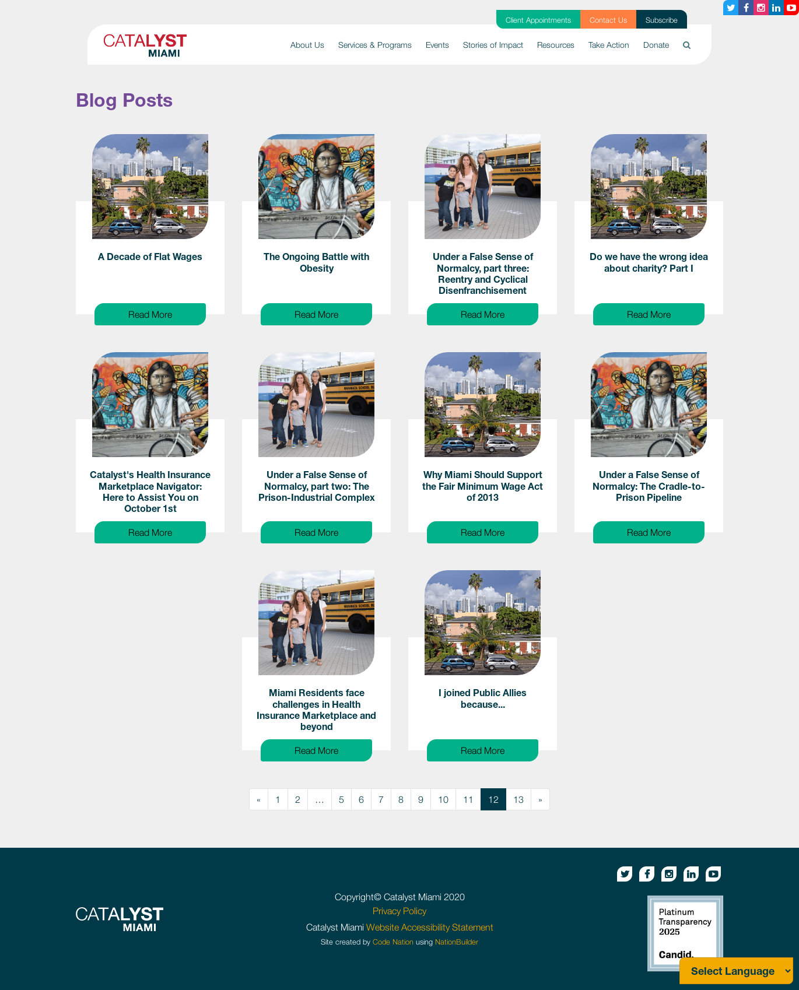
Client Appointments (538, 20)
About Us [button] (307, 45)
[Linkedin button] (776, 7)
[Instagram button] (761, 7)
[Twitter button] (730, 7)
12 (493, 799)
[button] (687, 44)
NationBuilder (456, 942)
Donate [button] (656, 45)
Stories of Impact (493, 45)
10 (443, 799)
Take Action (608, 45)
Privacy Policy (399, 910)
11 (468, 799)
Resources (555, 45)
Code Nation (393, 942)
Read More (167, 313)
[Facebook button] (746, 7)
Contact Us (608, 20)
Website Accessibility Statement (429, 927)
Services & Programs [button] (375, 45)
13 (518, 799)
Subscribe (662, 20)
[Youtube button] (791, 7)
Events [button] (437, 45)
